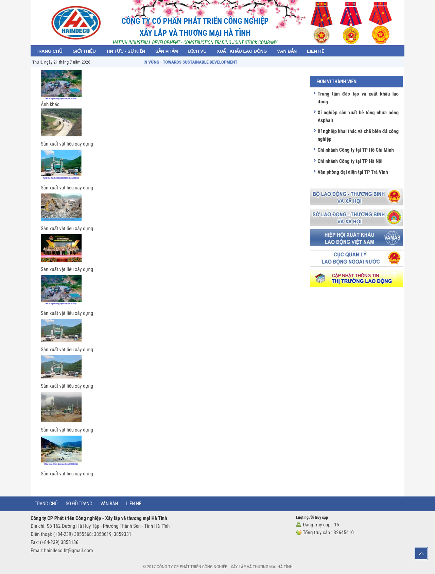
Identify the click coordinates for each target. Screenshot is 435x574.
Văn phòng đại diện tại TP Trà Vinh (352, 172)
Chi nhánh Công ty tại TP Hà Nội (349, 161)
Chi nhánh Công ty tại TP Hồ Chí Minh (355, 150)
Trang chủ (46, 503)
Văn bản (109, 503)
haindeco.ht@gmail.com (68, 550)
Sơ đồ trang (79, 503)
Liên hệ (133, 503)
